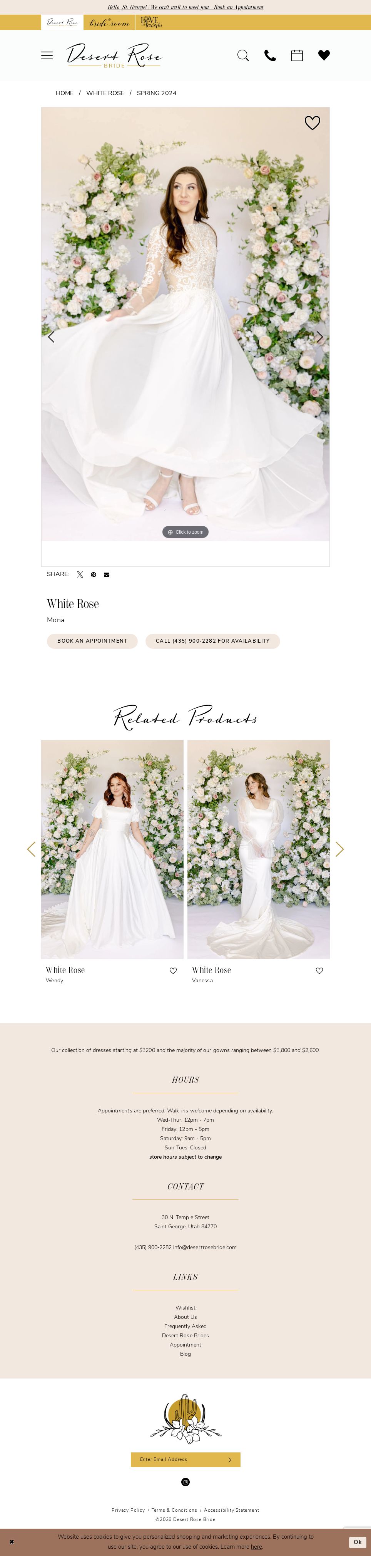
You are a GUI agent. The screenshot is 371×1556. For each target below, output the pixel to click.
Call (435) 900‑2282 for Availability (213, 641)
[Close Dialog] (11, 1542)
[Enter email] (186, 1459)
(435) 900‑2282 (153, 1248)
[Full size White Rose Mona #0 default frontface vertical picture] (185, 324)
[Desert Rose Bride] (186, 1419)
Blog (185, 1354)
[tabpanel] (185, 324)
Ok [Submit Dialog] (358, 1542)
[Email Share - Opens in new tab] (106, 575)
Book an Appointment (92, 641)
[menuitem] (46, 55)
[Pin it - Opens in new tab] (93, 574)
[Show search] (243, 55)
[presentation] (112, 849)
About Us (185, 1317)
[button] (46, 55)
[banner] (114, 56)
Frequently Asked (185, 1327)
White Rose (105, 93)
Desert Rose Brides (185, 1336)
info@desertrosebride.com (205, 1248)
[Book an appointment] (297, 55)
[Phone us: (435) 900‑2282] (270, 55)
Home (65, 93)
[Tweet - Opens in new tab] (80, 574)
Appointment (185, 1345)
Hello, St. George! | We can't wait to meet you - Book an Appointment (186, 7)
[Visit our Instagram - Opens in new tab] (185, 1482)
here (256, 1547)
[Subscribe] (229, 1459)
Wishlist (185, 1308)
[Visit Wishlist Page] (324, 55)
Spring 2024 (157, 93)
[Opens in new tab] (109, 22)
